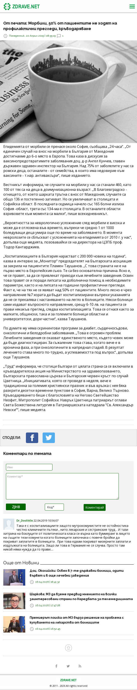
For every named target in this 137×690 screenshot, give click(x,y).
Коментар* (62, 486)
